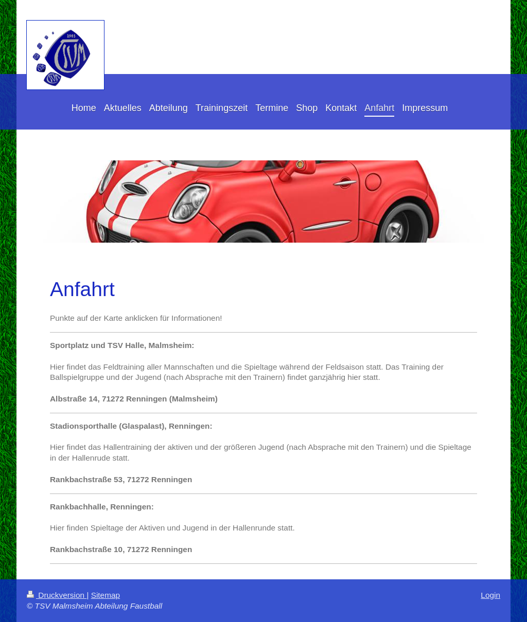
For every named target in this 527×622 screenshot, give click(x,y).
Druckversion (56, 595)
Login (490, 595)
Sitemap (105, 595)
